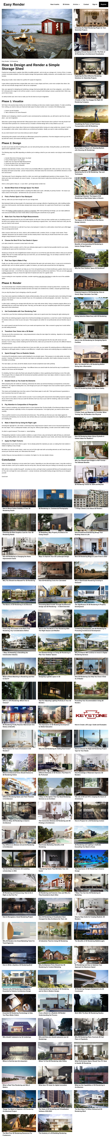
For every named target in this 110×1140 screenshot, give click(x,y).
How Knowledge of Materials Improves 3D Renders (89, 774)
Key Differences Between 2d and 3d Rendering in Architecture (18, 846)
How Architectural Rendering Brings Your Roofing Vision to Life (89, 533)
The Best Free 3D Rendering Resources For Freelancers (17, 1134)
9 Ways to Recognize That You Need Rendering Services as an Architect (54, 798)
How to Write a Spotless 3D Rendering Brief (17, 965)
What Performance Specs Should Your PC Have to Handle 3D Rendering (91, 1062)
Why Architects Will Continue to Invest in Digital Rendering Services (91, 653)
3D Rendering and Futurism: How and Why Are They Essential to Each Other (54, 894)
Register (103, 4)
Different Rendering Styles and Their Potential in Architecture (18, 798)
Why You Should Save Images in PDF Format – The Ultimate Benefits (90, 461)
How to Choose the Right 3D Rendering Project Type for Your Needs (91, 750)
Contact (86, 4)
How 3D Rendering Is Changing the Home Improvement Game (17, 557)
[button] (76, 4)
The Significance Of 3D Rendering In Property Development (90, 605)
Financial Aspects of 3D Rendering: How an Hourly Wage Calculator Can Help (89, 293)
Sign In (94, 4)
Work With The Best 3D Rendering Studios (89, 1013)
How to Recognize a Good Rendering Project (18, 917)
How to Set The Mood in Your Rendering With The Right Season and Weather (54, 629)
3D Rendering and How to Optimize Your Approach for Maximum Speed (88, 966)
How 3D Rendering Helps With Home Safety (89, 388)
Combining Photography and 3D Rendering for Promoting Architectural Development (90, 629)
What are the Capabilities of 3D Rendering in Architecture (90, 1086)
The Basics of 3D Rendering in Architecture (17, 604)
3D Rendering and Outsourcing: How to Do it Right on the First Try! (18, 894)
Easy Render (5, 61)
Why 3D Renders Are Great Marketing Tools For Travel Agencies (19, 942)
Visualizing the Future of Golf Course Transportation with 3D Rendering (87, 125)
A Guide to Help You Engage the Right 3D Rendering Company (89, 101)
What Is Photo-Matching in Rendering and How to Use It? (18, 677)
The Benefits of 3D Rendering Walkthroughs (90, 941)
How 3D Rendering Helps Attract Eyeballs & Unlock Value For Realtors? (89, 437)
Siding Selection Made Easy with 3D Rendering (91, 316)
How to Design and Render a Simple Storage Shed (31, 67)
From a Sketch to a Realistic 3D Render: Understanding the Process (52, 1014)
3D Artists (66, 4)
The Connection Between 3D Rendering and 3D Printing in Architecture (54, 822)
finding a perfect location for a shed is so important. (22, 210)
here (48, 254)
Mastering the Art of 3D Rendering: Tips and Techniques (90, 173)
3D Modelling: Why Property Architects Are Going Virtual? (53, 533)
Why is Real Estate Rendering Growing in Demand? (89, 581)
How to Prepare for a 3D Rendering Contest (89, 821)
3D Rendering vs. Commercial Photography (53, 508)
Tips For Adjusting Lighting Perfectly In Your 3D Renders (55, 701)
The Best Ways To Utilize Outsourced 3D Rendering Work (88, 1110)
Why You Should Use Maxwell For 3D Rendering (19, 580)
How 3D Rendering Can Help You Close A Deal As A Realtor (90, 677)
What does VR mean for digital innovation (53, 1085)
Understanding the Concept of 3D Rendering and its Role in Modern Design (54, 990)
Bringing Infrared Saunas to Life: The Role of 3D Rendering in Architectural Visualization (90, 53)
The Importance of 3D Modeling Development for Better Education (54, 726)
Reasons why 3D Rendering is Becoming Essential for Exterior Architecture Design (17, 990)
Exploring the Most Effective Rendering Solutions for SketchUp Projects (88, 77)
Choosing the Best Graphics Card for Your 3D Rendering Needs (18, 533)
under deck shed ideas (44, 276)
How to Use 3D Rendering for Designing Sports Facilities (91, 341)
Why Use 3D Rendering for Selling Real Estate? (55, 748)
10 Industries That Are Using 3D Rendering (53, 941)
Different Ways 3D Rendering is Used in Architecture (16, 822)
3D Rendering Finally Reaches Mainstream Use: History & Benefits (19, 726)
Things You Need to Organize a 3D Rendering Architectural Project (18, 1110)
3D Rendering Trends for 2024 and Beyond (89, 484)
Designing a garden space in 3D (49, 676)
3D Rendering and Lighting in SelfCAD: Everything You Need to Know (88, 846)
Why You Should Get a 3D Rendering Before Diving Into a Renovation (90, 365)
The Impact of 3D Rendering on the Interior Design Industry (89, 221)
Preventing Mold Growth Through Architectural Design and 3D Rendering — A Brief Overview (54, 605)
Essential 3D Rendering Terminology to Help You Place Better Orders (18, 1014)
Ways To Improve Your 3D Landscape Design (54, 556)
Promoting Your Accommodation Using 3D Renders (89, 701)
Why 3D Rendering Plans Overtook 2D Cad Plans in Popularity (89, 1038)
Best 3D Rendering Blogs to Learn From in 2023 (91, 556)
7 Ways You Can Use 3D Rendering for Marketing (88, 894)
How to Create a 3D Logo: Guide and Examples (91, 724)
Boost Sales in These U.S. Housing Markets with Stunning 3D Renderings (89, 149)
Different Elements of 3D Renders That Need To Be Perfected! (55, 774)
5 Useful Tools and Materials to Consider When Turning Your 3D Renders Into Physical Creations (91, 414)
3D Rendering (14, 61)
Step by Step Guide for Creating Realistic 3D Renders (90, 918)
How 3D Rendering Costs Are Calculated (52, 580)
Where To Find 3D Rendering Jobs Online (53, 1061)
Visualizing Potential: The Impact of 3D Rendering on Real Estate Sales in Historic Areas (89, 197)
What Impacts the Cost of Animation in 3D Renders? (17, 750)
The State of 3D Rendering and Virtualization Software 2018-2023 (54, 1110)
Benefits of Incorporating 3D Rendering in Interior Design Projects (89, 245)
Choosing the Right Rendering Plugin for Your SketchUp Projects (90, 29)
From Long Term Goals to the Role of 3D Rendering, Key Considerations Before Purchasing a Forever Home (16, 630)
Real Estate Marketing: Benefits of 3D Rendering (51, 846)
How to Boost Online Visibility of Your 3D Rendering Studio (16, 509)
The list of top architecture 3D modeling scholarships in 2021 (16, 870)
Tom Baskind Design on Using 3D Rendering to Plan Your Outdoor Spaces (55, 653)
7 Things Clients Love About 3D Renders (88, 508)
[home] (14, 4)
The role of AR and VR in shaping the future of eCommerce (90, 798)
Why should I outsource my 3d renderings (17, 1037)
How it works (54, 4)
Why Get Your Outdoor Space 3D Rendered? (90, 268)
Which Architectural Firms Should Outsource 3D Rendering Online (18, 774)
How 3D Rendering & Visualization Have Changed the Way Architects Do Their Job (53, 918)
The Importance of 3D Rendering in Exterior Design (89, 870)
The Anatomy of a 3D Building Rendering (52, 1133)
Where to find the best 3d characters (15, 1061)
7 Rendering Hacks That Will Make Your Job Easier (53, 870)
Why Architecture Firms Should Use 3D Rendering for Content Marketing (52, 966)
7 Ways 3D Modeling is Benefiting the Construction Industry (15, 653)
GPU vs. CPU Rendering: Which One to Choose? (16, 701)
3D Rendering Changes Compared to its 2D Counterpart (89, 990)
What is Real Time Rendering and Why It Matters (16, 1086)
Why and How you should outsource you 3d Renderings (53, 1038)
